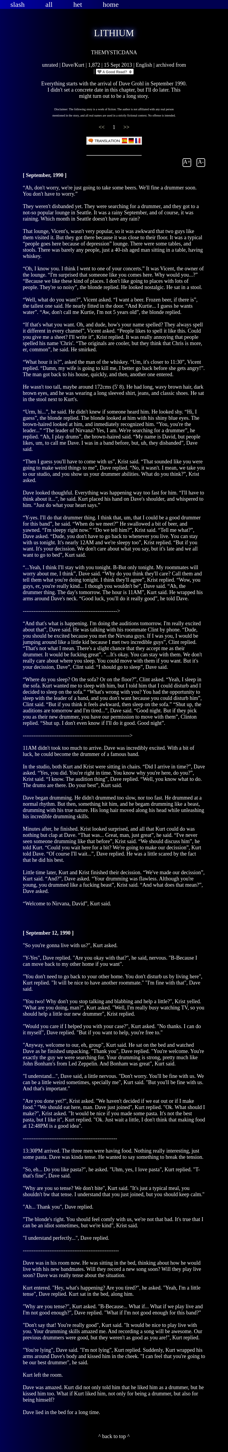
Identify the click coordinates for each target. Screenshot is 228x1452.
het (77, 4)
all (49, 4)
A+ (187, 162)
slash (17, 4)
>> (126, 127)
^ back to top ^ (114, 1436)
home (110, 4)
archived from (171, 65)
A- (201, 162)
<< (102, 127)
